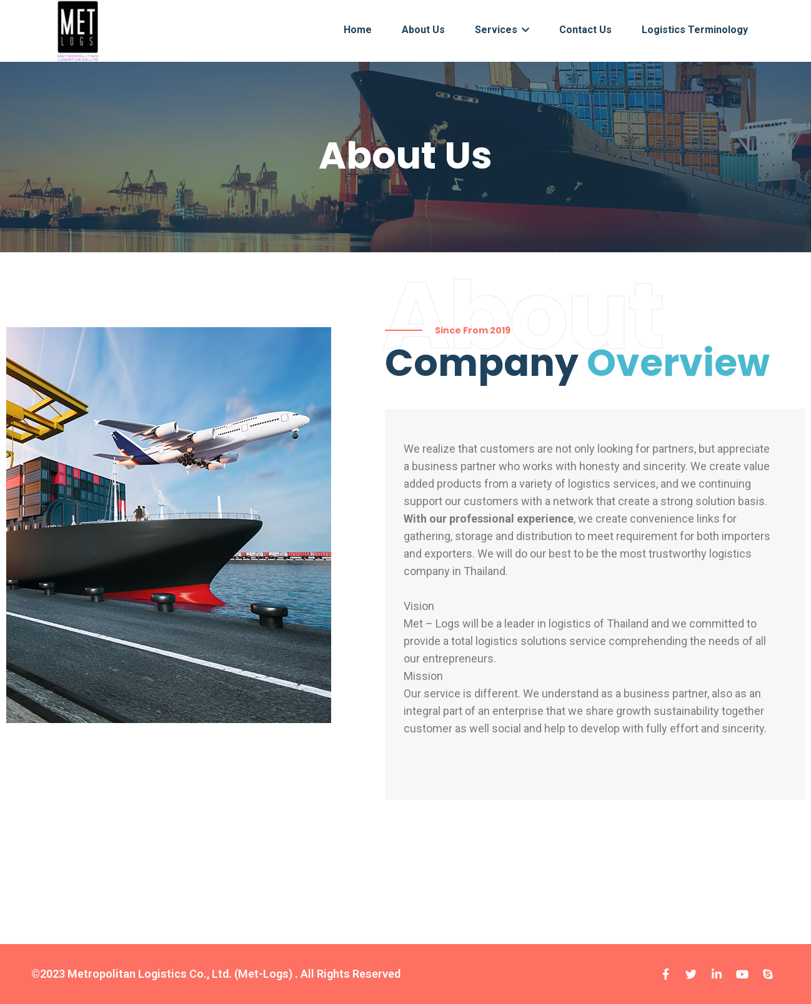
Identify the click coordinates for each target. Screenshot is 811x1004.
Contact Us (585, 30)
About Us (423, 30)
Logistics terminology (695, 30)
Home (358, 30)
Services (502, 30)
